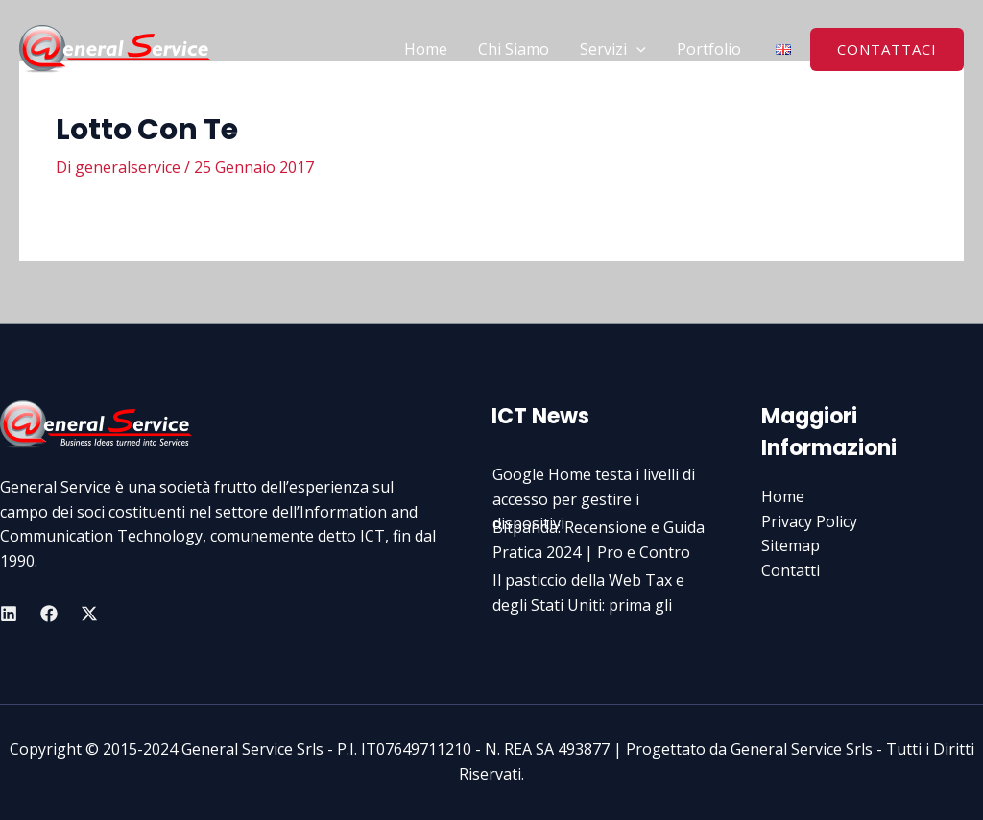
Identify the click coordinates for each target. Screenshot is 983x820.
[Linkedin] (8, 613)
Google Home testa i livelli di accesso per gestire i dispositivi (593, 499)
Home (425, 49)
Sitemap (790, 545)
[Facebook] (49, 613)
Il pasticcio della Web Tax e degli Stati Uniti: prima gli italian (588, 604)
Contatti (790, 570)
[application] (636, 49)
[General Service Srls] (115, 47)
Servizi (613, 49)
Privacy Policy (809, 521)
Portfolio (709, 49)
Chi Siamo (513, 49)
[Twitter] (89, 613)
